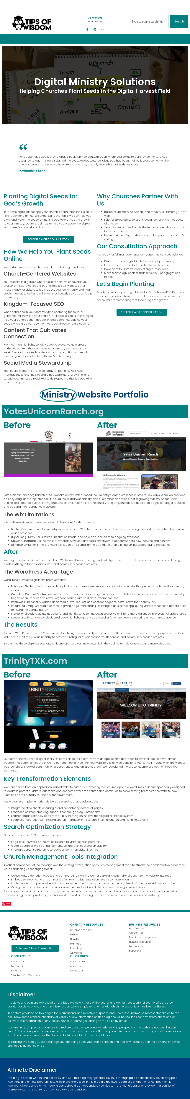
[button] (5, 39)
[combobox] (149, 21)
